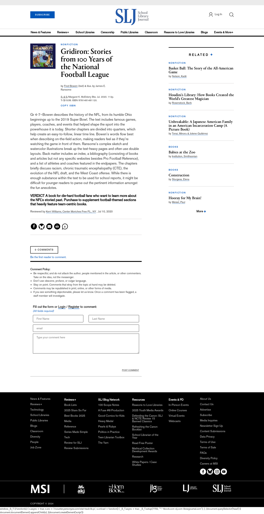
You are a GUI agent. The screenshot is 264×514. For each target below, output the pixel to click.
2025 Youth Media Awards (147, 410)
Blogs (204, 32)
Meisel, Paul (178, 202)
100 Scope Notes (108, 405)
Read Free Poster (142, 443)
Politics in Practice (109, 432)
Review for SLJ (73, 442)
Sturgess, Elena (180, 179)
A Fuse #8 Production (111, 410)
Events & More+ (223, 32)
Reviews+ (63, 32)
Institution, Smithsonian (184, 156)
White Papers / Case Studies (144, 463)
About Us (205, 398)
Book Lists (70, 405)
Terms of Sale (208, 447)
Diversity (35, 436)
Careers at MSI (209, 463)
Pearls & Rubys (107, 426)
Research (137, 456)
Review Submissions (76, 448)
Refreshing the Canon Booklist (144, 428)
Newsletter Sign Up (211, 425)
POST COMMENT (130, 370)
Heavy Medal (105, 421)
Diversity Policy (209, 458)
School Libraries (85, 32)
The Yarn (103, 442)
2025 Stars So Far (75, 410)
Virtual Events (177, 415)
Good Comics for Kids (111, 415)
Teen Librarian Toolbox (111, 437)
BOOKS (173, 147)
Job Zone (35, 447)
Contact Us (207, 404)
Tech (67, 437)
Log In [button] (215, 14)
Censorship (107, 32)
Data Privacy (207, 436)
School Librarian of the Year (145, 436)
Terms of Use (207, 442)
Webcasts (175, 421)
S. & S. (64, 96)
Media (67, 421)
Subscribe (206, 415)
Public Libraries (129, 32)
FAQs (203, 452)
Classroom (151, 32)
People (34, 442)
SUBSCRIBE (42, 15)
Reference (70, 426)
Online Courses (178, 410)
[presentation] (59, 362)
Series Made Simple (76, 432)
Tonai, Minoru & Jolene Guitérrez (190, 133)
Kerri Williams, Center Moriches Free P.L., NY (71, 211)
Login (61, 307)
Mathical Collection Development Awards (144, 450)
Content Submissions (212, 431)
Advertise (205, 409)
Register (73, 307)
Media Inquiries (209, 420)
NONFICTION (69, 44)
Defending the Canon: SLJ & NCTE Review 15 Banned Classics (147, 418)
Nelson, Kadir (179, 76)
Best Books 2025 (74, 415)
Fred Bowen (71, 85)
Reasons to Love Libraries (179, 32)
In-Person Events (179, 405)
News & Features (41, 32)
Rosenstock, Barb (182, 102)
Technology (37, 409)
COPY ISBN (68, 106)
